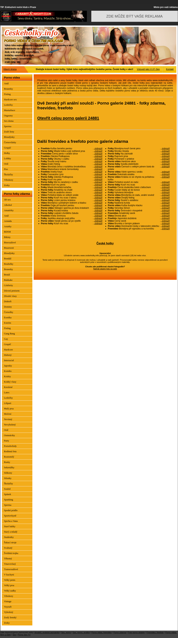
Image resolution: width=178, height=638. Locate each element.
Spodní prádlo (11, 510)
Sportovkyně (10, 515)
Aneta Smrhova (71, 215)
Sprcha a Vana (11, 521)
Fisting (7, 94)
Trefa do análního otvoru (71, 192)
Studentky (9, 537)
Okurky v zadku (71, 159)
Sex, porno (66, 632)
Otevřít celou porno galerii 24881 (68, 118)
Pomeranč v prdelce (139, 159)
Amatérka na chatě (71, 190)
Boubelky (8, 263)
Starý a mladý (10, 531)
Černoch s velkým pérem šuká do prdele (139, 167)
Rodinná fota (10, 451)
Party (6, 440)
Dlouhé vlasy (10, 296)
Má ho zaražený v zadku (71, 182)
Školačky (8, 174)
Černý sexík (139, 221)
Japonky (8, 365)
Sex (14, 635)
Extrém (7, 322)
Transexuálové (11, 569)
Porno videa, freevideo (101, 632)
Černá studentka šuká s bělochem (139, 187)
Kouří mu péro (71, 179)
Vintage (7, 601)
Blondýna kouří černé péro (139, 148)
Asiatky (7, 226)
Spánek (7, 494)
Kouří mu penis (71, 184)
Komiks (8, 371)
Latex (7, 392)
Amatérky (9, 210)
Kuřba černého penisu (71, 148)
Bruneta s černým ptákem (139, 223)
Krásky (7, 376)
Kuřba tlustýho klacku (139, 205)
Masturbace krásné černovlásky (71, 169)
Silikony (8, 472)
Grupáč (7, 147)
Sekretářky (9, 467)
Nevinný (8, 419)
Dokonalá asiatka (139, 174)
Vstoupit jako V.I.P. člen (148, 69)
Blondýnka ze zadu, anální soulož (139, 195)
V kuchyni (9, 574)
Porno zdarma (119, 632)
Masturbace (9, 110)
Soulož (7, 488)
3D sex (7, 199)
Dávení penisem (12, 290)
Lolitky (7, 158)
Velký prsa (9, 585)
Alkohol (8, 205)
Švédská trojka (11, 553)
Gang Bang (9, 333)
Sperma (7, 126)
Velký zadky (10, 590)
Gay (6, 338)
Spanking (8, 499)
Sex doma (9, 121)
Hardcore (8, 349)
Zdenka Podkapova (71, 156)
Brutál (7, 274)
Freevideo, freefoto (155, 632)
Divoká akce (139, 215)
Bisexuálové (10, 242)
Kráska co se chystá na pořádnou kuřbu (139, 178)
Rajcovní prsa (139, 156)
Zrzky (7, 185)
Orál (6, 163)
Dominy (8, 306)
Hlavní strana (10, 69)
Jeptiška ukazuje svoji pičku (71, 218)
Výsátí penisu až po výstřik (71, 221)
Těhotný (8, 558)
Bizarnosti (9, 247)
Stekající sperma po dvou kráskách (71, 208)
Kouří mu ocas (71, 223)
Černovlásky (10, 142)
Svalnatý (8, 547)
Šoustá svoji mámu (71, 161)
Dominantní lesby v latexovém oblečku (139, 226)
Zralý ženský (10, 617)
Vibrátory (8, 179)
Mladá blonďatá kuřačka (71, 187)
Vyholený (8, 612)
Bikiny (7, 237)
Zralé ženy (9, 131)
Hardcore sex (10, 99)
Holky (7, 153)
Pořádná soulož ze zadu (139, 182)
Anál (6, 83)
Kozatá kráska (71, 210)
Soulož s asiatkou (139, 200)
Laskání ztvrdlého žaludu (71, 213)
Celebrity (8, 285)
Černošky (8, 312)
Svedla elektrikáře (139, 164)
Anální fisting (71, 164)
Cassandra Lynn (71, 174)
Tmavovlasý (10, 563)
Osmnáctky (9, 435)
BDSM (7, 231)
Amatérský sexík (139, 213)
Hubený (8, 355)
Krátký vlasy (10, 381)
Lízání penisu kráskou (71, 200)
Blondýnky (9, 137)
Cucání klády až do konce (139, 190)
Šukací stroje (10, 542)
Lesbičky (8, 104)
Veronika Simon (139, 208)
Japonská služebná (139, 218)
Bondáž (7, 258)
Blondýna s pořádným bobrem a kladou (71, 203)
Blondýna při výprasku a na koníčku (139, 228)
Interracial (9, 360)
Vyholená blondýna (139, 192)
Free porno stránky (136, 632)
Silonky (7, 478)
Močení (7, 413)
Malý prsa (9, 408)
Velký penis (9, 580)
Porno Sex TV (24, 635)
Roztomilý (9, 456)
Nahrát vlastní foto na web (105, 269)
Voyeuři (8, 606)
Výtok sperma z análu (139, 171)
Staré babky (10, 526)
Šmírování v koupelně (139, 210)
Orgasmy (8, 115)
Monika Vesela (139, 151)
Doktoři (7, 301)
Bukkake (8, 280)
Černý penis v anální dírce (71, 153)
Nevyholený (10, 424)
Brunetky (8, 88)
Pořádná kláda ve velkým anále (71, 195)
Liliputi (7, 403)
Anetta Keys (71, 171)
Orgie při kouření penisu (71, 205)
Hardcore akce (139, 161)
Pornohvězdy (10, 446)
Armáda (8, 221)
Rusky (7, 462)
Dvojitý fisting (139, 197)
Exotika (7, 317)
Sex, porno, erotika (81, 632)
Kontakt (170, 69)
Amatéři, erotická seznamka (47, 632)
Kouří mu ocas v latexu (71, 197)
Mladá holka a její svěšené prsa (71, 151)
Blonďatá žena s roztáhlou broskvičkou (71, 166)
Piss (6, 169)
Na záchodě (139, 153)
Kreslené (8, 387)
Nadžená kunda (139, 203)
